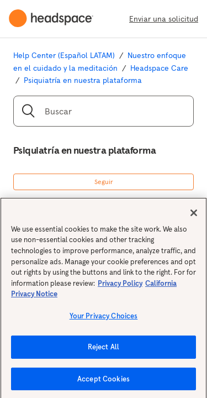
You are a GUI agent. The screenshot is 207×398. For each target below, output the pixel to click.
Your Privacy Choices (104, 320)
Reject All (103, 351)
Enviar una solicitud (163, 19)
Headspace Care (159, 68)
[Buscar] (103, 111)
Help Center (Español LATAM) (64, 55)
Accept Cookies (103, 383)
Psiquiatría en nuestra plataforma (83, 80)
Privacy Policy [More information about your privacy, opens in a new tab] (120, 287)
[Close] (194, 217)
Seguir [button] (103, 181)
